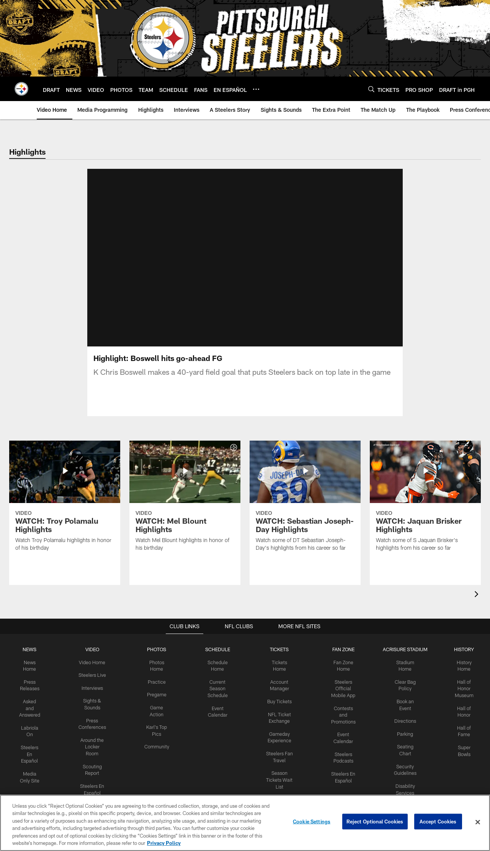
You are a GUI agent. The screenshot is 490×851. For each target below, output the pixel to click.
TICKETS (278, 649)
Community (157, 743)
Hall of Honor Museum (460, 687)
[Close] (477, 822)
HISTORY (460, 649)
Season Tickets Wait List (278, 776)
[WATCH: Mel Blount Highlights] (184, 501)
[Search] (371, 89)
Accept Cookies (438, 822)
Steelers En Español (32, 751)
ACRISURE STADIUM (402, 649)
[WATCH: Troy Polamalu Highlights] (64, 501)
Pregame (157, 693)
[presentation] (478, 595)
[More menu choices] (256, 89)
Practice (157, 680)
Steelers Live (93, 674)
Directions (402, 719)
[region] (245, 823)
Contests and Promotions (340, 713)
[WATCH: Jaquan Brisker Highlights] (425, 501)
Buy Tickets (278, 699)
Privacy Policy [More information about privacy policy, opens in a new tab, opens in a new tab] (164, 843)
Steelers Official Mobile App (340, 687)
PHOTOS (157, 649)
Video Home (93, 662)
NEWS (32, 649)
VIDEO (93, 649)
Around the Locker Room (93, 744)
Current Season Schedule (217, 687)
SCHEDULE (217, 649)
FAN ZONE (340, 649)
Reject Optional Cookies (374, 822)
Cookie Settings (311, 822)
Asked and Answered (32, 706)
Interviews (93, 686)
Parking (402, 731)
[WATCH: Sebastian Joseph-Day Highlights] (305, 501)
